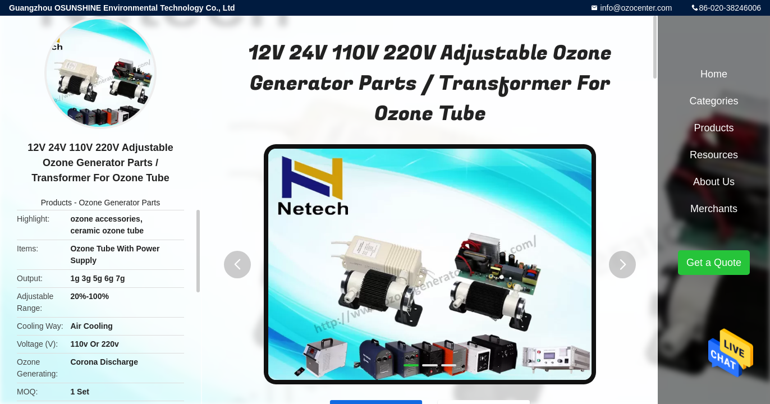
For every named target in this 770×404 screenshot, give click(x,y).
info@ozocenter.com (635, 7)
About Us (714, 181)
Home (713, 74)
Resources (714, 154)
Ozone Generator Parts (119, 202)
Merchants (713, 208)
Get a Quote (713, 262)
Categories (713, 101)
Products (56, 202)
